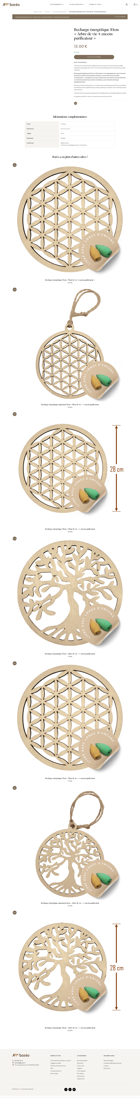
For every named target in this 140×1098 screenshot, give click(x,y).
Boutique (47, 11)
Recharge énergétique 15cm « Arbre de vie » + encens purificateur (70, 654)
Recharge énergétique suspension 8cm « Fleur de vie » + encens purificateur (70, 405)
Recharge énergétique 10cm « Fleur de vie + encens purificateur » (70, 280)
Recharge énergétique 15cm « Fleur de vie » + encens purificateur (70, 778)
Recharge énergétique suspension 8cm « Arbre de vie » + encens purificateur (70, 903)
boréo (19, 1089)
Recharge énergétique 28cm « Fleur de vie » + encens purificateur (70, 529)
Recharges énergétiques (59, 11)
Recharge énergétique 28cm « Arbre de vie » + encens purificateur (70, 1028)
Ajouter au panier (94, 57)
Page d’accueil (37, 11)
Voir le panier (120, 16)
